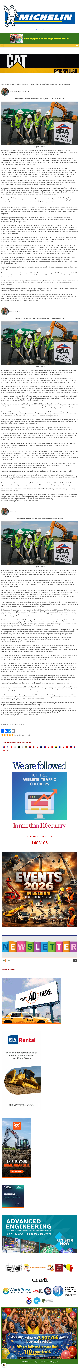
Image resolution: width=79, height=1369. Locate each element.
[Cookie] (4, 1365)
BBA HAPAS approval (31, 300)
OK (75, 960)
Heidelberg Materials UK (15, 300)
